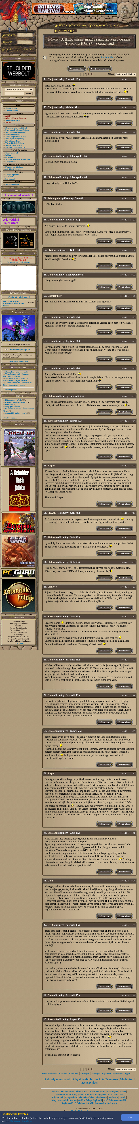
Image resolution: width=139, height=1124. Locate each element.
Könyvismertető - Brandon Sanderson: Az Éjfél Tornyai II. (16, 379)
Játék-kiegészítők (12, 136)
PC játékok (10, 141)
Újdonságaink (11, 108)
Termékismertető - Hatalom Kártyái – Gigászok (16, 375)
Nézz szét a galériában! (18, 361)
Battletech (113, 1097)
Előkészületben (11, 110)
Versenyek (95, 1073)
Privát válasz (124, 98)
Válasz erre (104, 98)
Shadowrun (101, 1097)
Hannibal (9, 404)
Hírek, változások (49, 1073)
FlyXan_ (52, 250)
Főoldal (55, 1091)
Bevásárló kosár (12, 184)
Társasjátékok (11, 143)
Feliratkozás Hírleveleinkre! (17, 195)
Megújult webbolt (12, 406)
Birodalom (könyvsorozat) (16, 372)
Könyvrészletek (12, 161)
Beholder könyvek (13, 128)
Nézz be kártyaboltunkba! (19, 297)
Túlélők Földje (67, 1091)
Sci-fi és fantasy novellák (114, 1100)
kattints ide (107, 57)
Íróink (8, 155)
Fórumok (9, 177)
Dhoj (50, 79)
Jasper (51, 465)
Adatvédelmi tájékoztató (105, 1103)
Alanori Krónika (86, 1097)
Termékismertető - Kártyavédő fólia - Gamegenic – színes (17, 384)
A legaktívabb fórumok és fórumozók (95, 1079)
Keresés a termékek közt (15, 147)
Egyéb (127, 1073)
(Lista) (24, 128)
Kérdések (63, 1073)
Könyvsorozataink (59, 1100)
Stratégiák (84, 1073)
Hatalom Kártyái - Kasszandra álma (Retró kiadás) (13, 303)
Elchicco (52, 177)
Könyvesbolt (71, 1097)
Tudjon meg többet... (21, 1121)
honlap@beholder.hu (19, 623)
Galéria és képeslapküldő (90, 1100)
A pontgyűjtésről (12, 120)
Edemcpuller (55, 198)
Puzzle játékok (11, 139)
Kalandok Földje (97, 1091)
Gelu (50, 132)
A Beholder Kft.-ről (84, 1103)
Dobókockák (10, 145)
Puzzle (123, 1091)
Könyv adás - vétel (13, 400)
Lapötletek (106, 1073)
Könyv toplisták (12, 174)
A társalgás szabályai (57, 1079)
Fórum (53, 39)
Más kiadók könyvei (14, 130)
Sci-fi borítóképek (13, 169)
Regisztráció (67, 1103)
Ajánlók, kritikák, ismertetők (17, 159)
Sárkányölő (112, 1091)
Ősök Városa (82, 1091)
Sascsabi (52, 156)
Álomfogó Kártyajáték (95, 1094)
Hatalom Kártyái (79, 43)
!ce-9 (50, 925)
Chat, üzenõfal (11, 153)
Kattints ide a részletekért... (18, 262)
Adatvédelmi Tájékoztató (11, 221)
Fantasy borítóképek (14, 167)
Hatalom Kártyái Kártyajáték (69, 1094)
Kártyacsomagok (12, 132)
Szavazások (10, 179)
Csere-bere (73, 1073)
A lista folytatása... (11, 389)
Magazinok (10, 134)
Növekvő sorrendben (100, 69)
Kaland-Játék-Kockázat (15, 402)
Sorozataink (10, 157)
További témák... (10, 418)
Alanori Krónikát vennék (16, 413)
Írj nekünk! (19, 643)
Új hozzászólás (76, 69)
